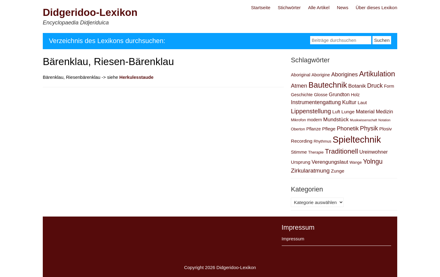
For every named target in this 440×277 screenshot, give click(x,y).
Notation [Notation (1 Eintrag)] (384, 120)
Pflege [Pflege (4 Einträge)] (329, 128)
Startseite (260, 7)
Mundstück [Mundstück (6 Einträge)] (336, 119)
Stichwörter (289, 7)
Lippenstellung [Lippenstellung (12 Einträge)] (311, 111)
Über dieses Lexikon (376, 7)
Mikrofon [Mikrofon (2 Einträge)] (298, 120)
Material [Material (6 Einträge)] (365, 111)
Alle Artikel (318, 7)
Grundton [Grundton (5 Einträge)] (339, 94)
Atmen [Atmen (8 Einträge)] (299, 85)
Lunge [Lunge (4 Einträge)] (347, 111)
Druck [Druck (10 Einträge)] (375, 85)
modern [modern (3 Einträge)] (314, 119)
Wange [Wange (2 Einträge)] (356, 162)
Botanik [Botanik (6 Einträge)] (357, 86)
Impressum (293, 238)
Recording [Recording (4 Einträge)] (301, 141)
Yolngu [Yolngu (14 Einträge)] (373, 161)
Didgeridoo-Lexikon (90, 12)
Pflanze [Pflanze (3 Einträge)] (313, 128)
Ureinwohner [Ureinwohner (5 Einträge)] (373, 152)
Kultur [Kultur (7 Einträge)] (349, 102)
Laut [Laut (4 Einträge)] (362, 102)
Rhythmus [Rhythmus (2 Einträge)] (323, 141)
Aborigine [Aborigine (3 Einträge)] (321, 74)
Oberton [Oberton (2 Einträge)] (298, 129)
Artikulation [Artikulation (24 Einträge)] (377, 74)
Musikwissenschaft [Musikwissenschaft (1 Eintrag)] (363, 120)
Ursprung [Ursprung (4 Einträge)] (300, 162)
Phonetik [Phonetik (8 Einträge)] (348, 128)
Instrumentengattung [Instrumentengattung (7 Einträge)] (316, 102)
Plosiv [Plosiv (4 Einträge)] (385, 128)
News (342, 7)
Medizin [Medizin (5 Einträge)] (384, 111)
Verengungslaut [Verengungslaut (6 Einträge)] (330, 162)
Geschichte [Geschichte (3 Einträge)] (302, 94)
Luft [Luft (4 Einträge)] (336, 111)
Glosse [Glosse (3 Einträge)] (320, 94)
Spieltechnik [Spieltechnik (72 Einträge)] (356, 139)
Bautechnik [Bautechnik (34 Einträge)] (327, 85)
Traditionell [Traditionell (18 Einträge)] (341, 151)
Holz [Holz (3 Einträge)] (355, 94)
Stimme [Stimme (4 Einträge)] (299, 152)
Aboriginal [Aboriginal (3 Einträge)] (300, 74)
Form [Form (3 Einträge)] (389, 86)
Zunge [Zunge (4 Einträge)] (337, 170)
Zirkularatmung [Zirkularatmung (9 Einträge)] (310, 170)
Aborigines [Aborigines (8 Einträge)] (344, 74)
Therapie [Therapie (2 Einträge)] (316, 152)
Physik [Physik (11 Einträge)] (369, 128)
